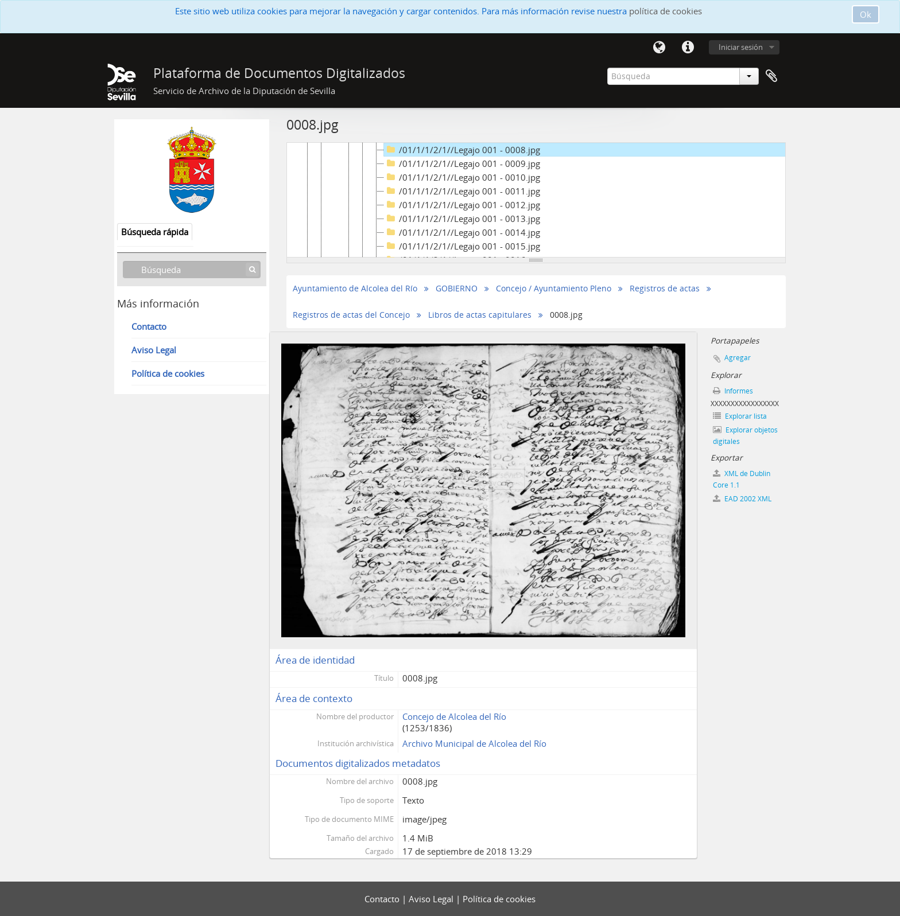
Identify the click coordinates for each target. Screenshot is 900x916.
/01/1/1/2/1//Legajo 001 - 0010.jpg (462, 177)
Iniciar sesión (741, 47)
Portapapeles (771, 76)
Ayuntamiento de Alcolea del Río (355, 288)
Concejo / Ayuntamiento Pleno (553, 288)
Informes (733, 391)
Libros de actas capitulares (480, 315)
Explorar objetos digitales (745, 435)
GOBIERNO (457, 288)
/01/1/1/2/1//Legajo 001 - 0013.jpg (462, 218)
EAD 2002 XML (742, 499)
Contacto (148, 326)
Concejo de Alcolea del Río (454, 716)
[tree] (536, 200)
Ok (865, 14)
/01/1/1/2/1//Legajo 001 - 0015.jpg (462, 246)
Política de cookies (167, 373)
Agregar (737, 357)
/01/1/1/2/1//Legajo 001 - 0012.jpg (462, 205)
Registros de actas (665, 288)
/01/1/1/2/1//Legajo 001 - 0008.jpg (462, 150)
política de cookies (665, 11)
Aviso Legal (153, 350)
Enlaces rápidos (687, 47)
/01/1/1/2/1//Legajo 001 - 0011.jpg (462, 191)
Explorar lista (740, 416)
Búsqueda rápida (154, 231)
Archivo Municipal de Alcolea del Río (474, 743)
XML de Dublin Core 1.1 (741, 479)
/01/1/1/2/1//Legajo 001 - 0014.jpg (462, 232)
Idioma (659, 47)
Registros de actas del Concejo (351, 315)
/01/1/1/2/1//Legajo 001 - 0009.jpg (462, 163)
